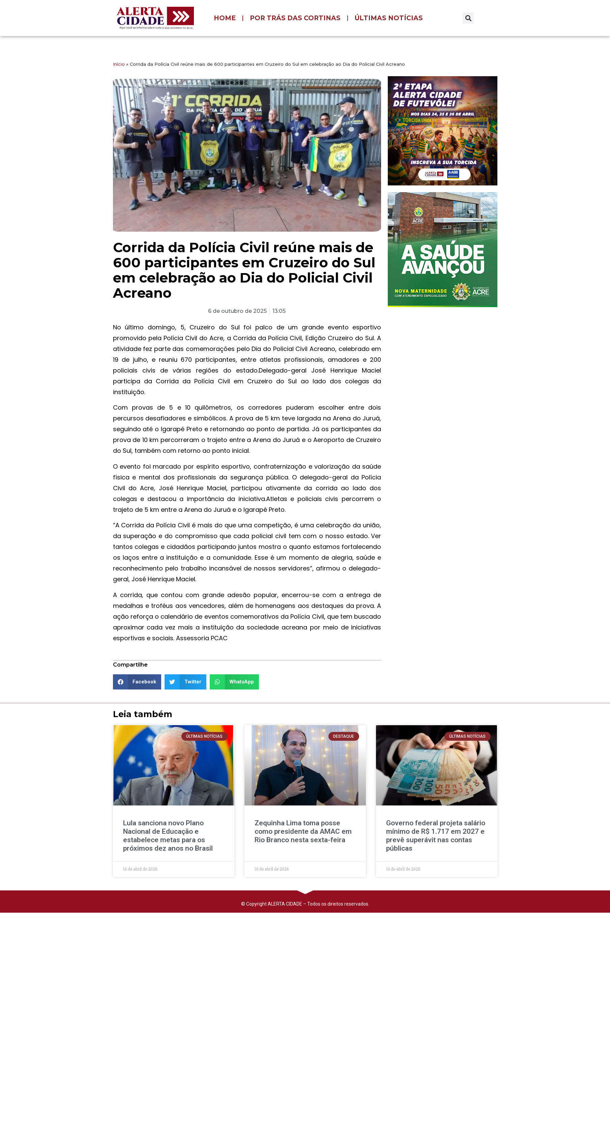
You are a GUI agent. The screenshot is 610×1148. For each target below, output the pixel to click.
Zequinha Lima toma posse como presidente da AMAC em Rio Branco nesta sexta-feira (303, 831)
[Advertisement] (436, 356)
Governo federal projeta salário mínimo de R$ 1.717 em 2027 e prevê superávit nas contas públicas (435, 836)
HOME (225, 18)
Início (119, 64)
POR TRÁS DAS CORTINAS (295, 18)
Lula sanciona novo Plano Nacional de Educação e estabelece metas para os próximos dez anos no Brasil (168, 836)
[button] (468, 18)
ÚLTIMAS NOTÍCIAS (389, 18)
